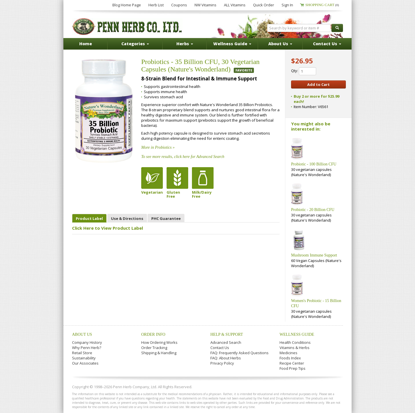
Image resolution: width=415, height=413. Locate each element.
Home (85, 43)
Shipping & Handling (158, 352)
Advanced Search (225, 342)
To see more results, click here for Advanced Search (182, 156)
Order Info (153, 334)
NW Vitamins (205, 4)
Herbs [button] (184, 43)
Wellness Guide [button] (232, 43)
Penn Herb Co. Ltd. (127, 26)
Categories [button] (135, 43)
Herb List (156, 4)
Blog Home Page (126, 4)
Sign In (287, 4)
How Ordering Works (159, 342)
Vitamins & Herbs (295, 347)
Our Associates (85, 363)
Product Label (89, 218)
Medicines (288, 352)
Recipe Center (292, 363)
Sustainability (84, 358)
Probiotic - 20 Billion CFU (312, 210)
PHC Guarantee (166, 218)
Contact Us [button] (327, 43)
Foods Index (290, 358)
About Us (82, 334)
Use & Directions (127, 218)
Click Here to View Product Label (107, 228)
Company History (87, 342)
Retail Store (82, 352)
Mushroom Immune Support (314, 255)
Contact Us (219, 347)
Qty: (303, 71)
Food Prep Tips (292, 368)
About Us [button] (280, 43)
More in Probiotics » (158, 147)
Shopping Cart (322, 5)
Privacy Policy (222, 363)
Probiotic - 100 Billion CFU (313, 164)
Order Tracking (154, 347)
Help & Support (226, 334)
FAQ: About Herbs (225, 358)
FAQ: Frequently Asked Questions (239, 352)
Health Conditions (295, 342)
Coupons (179, 4)
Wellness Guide (297, 334)
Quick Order (263, 4)
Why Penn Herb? (86, 347)
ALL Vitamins (235, 4)
